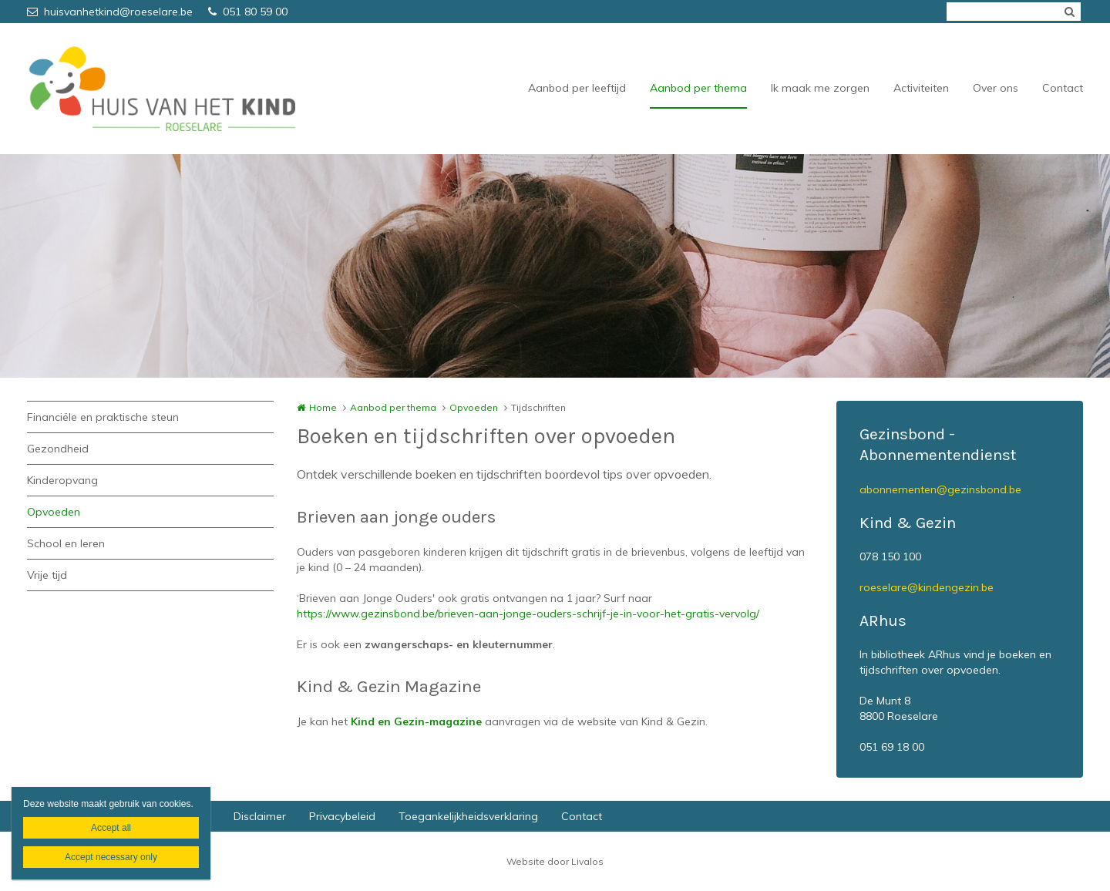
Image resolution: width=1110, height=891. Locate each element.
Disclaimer (260, 816)
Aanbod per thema (698, 88)
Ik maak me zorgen (820, 88)
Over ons (995, 88)
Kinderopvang (62, 480)
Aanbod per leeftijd (577, 88)
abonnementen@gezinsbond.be (940, 489)
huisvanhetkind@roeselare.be (110, 11)
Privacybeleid (342, 816)
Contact (1062, 88)
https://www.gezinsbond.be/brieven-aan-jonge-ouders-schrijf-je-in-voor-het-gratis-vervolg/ (528, 613)
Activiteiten (921, 88)
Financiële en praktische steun (103, 417)
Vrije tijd (47, 575)
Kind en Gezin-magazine (416, 721)
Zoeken (1069, 11)
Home (323, 407)
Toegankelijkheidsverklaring (468, 816)
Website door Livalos (555, 861)
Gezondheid (58, 449)
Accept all (111, 827)
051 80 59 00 (248, 11)
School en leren (66, 543)
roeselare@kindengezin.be (926, 587)
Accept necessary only (111, 857)
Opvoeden (53, 512)
